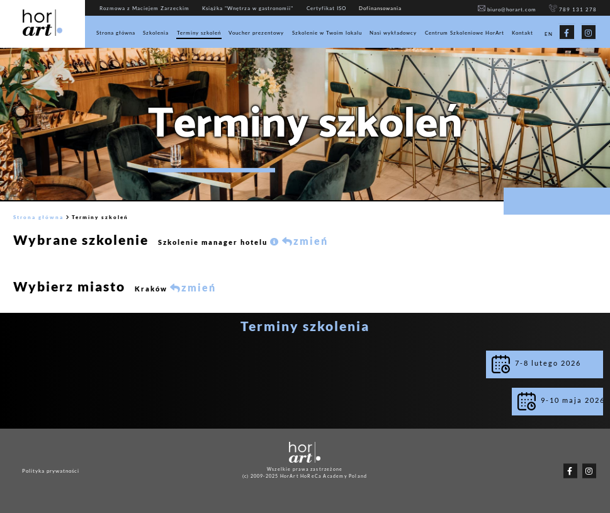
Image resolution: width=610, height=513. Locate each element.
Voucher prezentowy (256, 33)
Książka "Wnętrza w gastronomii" (247, 8)
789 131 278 (573, 9)
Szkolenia (156, 33)
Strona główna (115, 33)
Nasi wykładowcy (393, 33)
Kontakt (522, 33)
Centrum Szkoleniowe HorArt (464, 33)
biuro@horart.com (507, 9)
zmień (305, 241)
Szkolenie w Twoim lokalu (327, 33)
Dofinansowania (380, 8)
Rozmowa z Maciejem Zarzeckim (144, 8)
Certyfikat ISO (326, 8)
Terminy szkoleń (199, 33)
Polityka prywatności (50, 471)
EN (549, 34)
